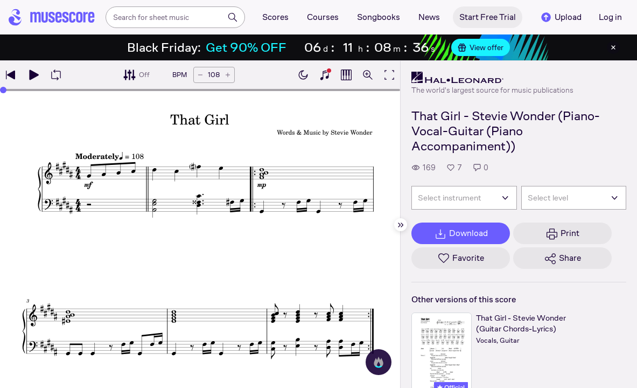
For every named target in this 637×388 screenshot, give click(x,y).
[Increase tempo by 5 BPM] (227, 74)
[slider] (3, 90)
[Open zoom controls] (368, 75)
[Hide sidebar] (400, 224)
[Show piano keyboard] (324, 75)
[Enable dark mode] (303, 75)
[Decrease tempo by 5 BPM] (200, 74)
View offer (480, 47)
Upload (561, 17)
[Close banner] (613, 47)
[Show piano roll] (346, 75)
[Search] (232, 17)
